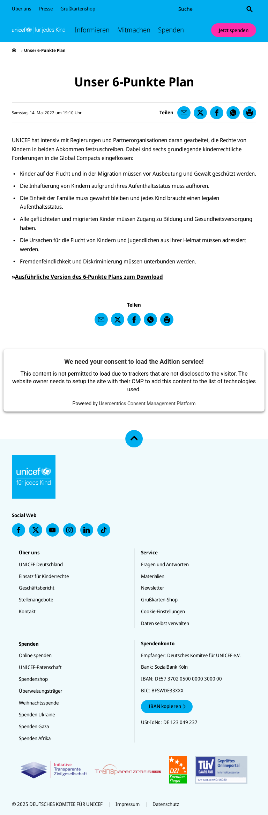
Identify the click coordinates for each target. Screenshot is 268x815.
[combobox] (215, 9)
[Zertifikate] (134, 770)
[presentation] (14, 50)
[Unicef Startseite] (38, 30)
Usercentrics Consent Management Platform (147, 403)
